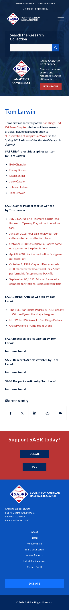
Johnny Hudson (18, 187)
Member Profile (25, 3)
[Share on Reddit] (47, 413)
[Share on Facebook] (10, 413)
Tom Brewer (17, 192)
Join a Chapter (46, 3)
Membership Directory (35, 9)
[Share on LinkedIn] (35, 413)
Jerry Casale (17, 181)
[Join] (34, 467)
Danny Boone (17, 170)
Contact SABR (34, 567)
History (34, 537)
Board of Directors (34, 549)
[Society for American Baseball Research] (28, 19)
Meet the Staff (34, 543)
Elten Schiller (17, 175)
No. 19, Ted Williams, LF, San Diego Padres (35, 320)
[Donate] (34, 454)
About (34, 531)
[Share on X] (22, 413)
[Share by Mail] (60, 413)
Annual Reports (34, 555)
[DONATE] (34, 583)
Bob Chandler (18, 164)
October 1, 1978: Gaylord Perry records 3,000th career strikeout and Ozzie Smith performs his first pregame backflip (34, 268)
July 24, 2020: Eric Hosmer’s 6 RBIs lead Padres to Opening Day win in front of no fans (34, 223)
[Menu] (59, 19)
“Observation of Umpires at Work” (27, 136)
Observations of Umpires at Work (30, 325)
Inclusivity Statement (34, 561)
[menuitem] (25, 4)
